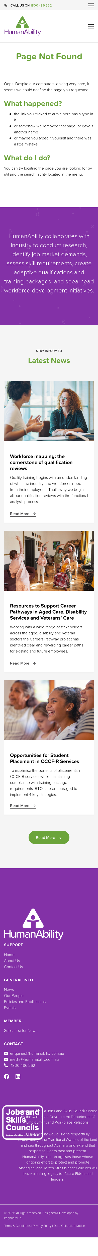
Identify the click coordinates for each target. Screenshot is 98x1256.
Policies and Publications (25, 1001)
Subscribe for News (20, 1030)
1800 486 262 (41, 5)
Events (10, 1007)
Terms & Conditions (17, 1225)
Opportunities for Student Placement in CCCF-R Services (44, 758)
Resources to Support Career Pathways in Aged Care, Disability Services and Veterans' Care (48, 611)
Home (9, 954)
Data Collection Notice (69, 1225)
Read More (23, 513)
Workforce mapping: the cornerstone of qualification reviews (41, 462)
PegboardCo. (13, 1218)
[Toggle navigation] (91, 5)
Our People (14, 995)
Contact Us (13, 966)
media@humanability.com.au (31, 1059)
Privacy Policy (42, 1225)
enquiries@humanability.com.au (34, 1053)
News (9, 989)
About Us (12, 960)
